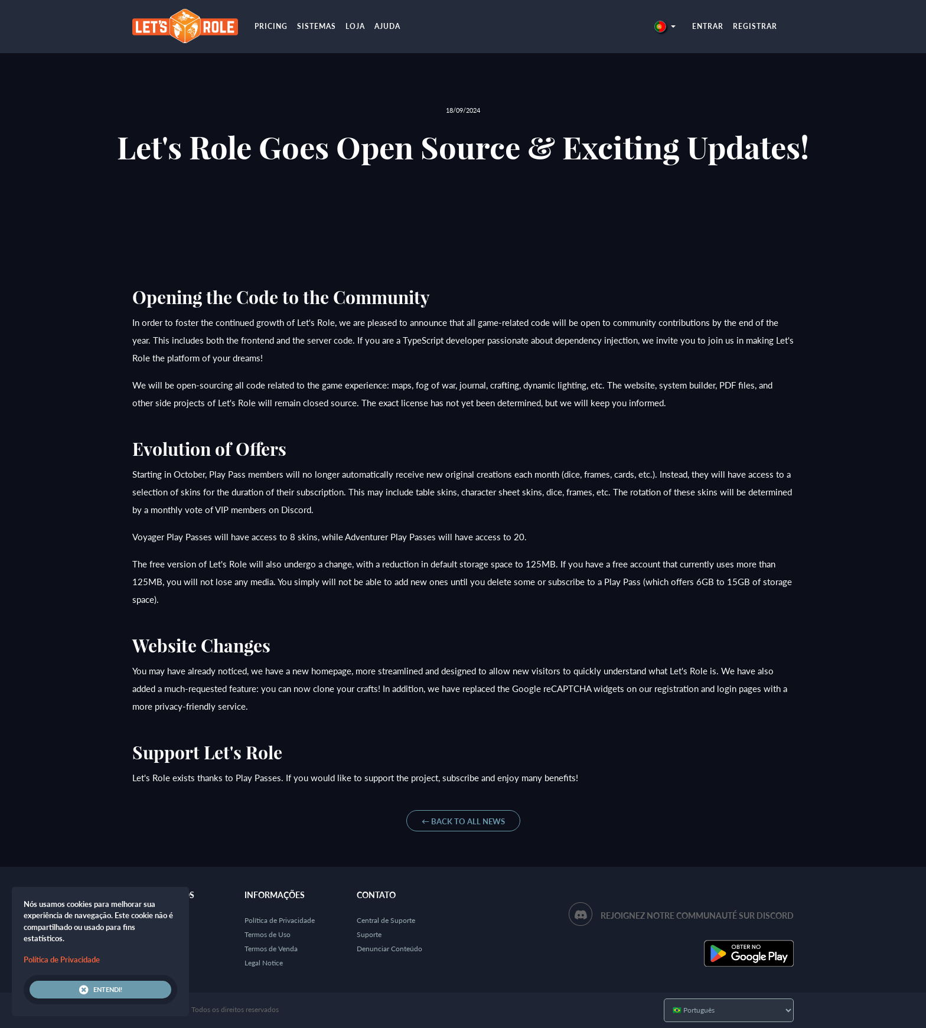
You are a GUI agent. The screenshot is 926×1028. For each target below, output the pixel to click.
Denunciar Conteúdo (389, 948)
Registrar (755, 26)
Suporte (369, 934)
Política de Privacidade (279, 920)
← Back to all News (463, 821)
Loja (355, 26)
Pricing (271, 26)
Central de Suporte (386, 920)
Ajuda (387, 26)
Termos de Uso (267, 934)
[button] (665, 26)
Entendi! (100, 989)
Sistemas (316, 26)
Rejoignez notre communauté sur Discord (697, 915)
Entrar (707, 26)
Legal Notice (263, 962)
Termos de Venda (271, 948)
